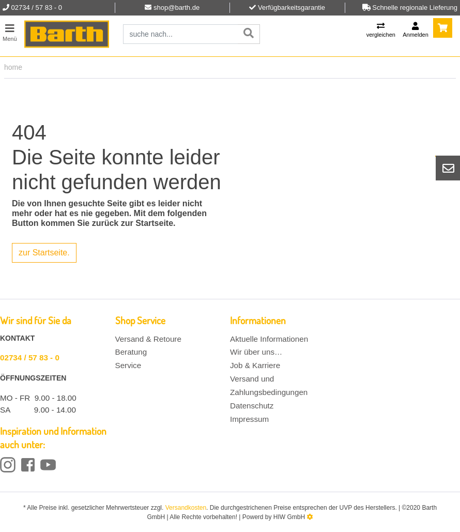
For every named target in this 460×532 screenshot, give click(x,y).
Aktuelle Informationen (269, 339)
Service (128, 365)
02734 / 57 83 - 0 (29, 357)
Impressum (249, 419)
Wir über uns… (256, 351)
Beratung (131, 351)
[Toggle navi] (10, 31)
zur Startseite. (44, 252)
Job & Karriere (255, 365)
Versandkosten (185, 507)
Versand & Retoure (148, 339)
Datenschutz (251, 405)
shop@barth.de (177, 7)
